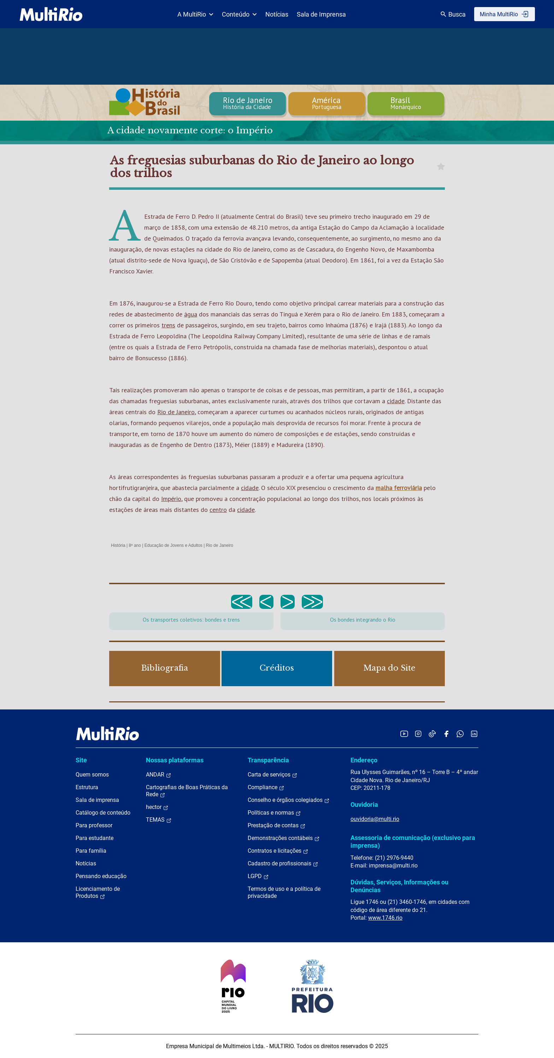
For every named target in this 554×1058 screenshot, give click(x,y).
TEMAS (159, 819)
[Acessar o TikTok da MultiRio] (432, 733)
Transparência (268, 760)
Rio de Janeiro (176, 412)
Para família (91, 850)
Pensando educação (101, 876)
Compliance (266, 787)
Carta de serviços (272, 774)
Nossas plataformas (175, 760)
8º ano (135, 545)
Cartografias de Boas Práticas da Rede (187, 791)
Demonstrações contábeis (284, 838)
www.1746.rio (385, 917)
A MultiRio (195, 14)
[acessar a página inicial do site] (51, 14)
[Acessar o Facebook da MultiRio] (446, 733)
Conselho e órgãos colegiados (289, 800)
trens (168, 325)
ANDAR (158, 774)
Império (171, 499)
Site (81, 760)
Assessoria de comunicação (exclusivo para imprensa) (412, 841)
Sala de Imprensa (321, 14)
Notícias (276, 14)
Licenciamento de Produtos (98, 892)
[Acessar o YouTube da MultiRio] (404, 733)
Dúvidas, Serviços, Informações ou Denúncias (399, 886)
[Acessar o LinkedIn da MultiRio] (474, 733)
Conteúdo (239, 14)
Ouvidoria (364, 804)
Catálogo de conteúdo (103, 812)
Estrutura (87, 787)
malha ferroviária (399, 488)
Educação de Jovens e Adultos (173, 545)
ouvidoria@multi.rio (374, 819)
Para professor (94, 825)
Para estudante (94, 838)
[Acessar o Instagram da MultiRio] (418, 733)
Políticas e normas (274, 812)
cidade (396, 401)
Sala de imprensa (97, 800)
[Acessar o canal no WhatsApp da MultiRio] (460, 733)
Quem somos (92, 774)
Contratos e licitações (278, 850)
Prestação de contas (277, 825)
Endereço (363, 760)
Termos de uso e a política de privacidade (284, 892)
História (118, 545)
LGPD (258, 876)
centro (218, 510)
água (190, 314)
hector (157, 807)
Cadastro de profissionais (283, 863)
